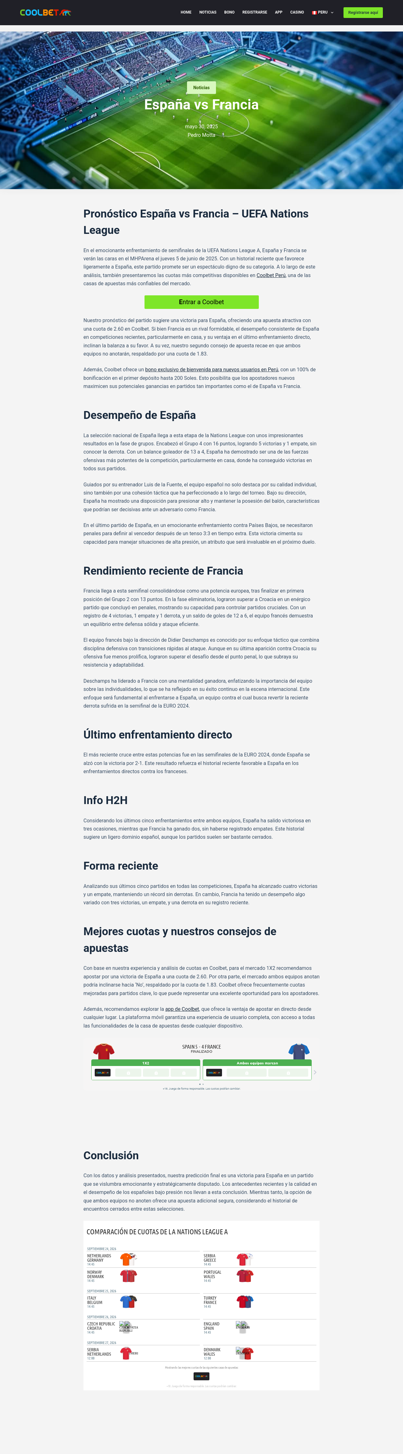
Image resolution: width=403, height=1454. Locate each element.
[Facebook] (85, 1380)
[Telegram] (95, 1380)
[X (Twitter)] (104, 1380)
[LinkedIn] (123, 1380)
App (279, 12)
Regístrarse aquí (363, 12)
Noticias (207, 12)
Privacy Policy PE (86, 1418)
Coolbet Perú (271, 275)
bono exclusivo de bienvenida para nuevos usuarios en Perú (211, 370)
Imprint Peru (68, 1427)
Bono (229, 12)
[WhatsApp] (114, 1380)
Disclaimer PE (34, 1427)
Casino (297, 12)
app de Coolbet (182, 1009)
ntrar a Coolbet (201, 302)
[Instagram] (218, 1404)
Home (186, 12)
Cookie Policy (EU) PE (40, 1418)
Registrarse (254, 12)
